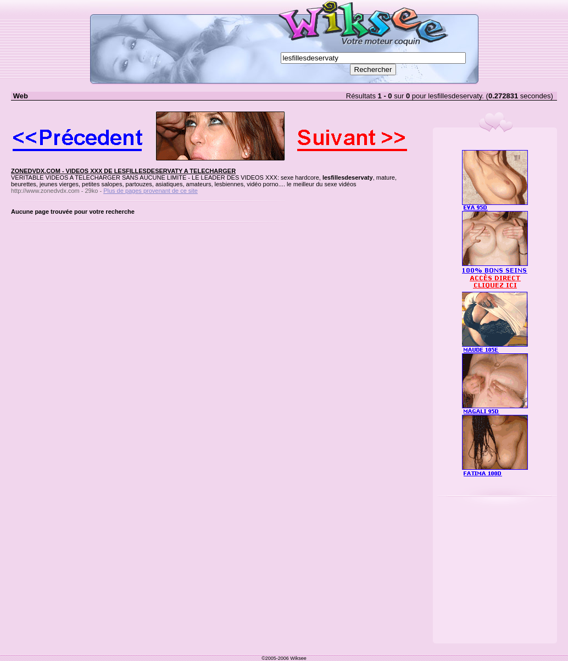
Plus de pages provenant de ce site (150, 190)
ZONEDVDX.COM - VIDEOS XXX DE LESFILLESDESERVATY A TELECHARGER (123, 171)
